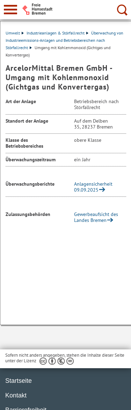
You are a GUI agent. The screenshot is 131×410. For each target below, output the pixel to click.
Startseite (18, 380)
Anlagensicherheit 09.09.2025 (93, 187)
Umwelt (15, 33)
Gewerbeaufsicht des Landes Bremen (96, 217)
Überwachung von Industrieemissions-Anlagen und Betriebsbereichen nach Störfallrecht (64, 40)
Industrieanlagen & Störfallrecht (57, 33)
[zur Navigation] (10, 9)
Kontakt (16, 395)
